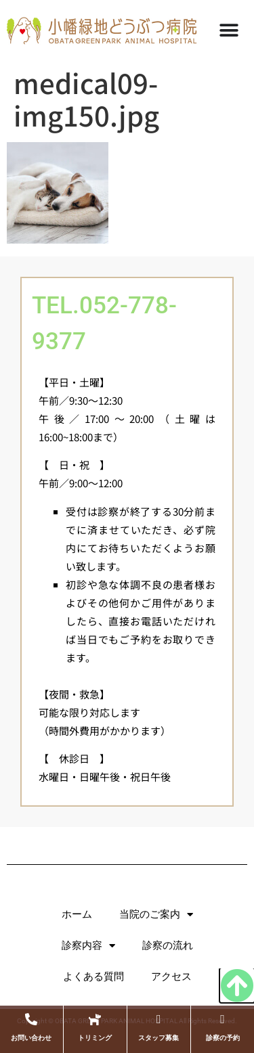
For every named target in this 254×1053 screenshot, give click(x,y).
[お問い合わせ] (31, 1019)
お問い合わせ (31, 1037)
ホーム (77, 914)
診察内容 (88, 946)
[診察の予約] (223, 1019)
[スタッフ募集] (158, 1019)
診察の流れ (167, 945)
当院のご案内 (156, 914)
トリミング (95, 1037)
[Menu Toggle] (229, 30)
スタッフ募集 (158, 1037)
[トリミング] (95, 1019)
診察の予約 (223, 1037)
